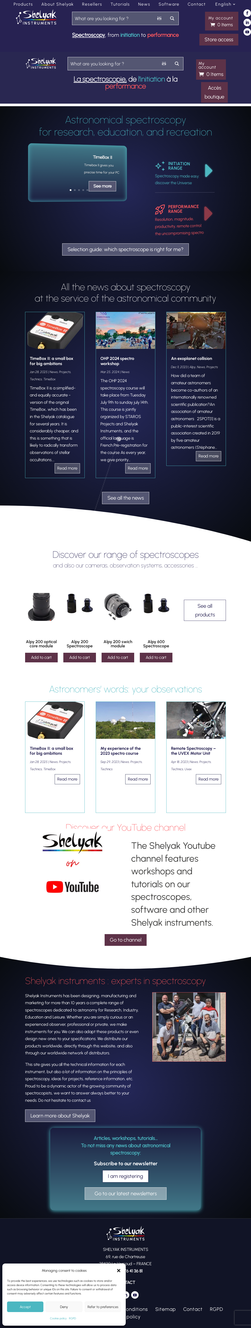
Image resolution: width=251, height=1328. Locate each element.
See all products (205, 610)
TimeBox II (102, 157)
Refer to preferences (102, 1307)
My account (220, 18)
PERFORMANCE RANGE (183, 209)
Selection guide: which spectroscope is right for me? (125, 249)
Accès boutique (214, 92)
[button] (118, 1270)
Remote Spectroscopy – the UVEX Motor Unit (193, 751)
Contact (197, 4)
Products (23, 4)
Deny (64, 1307)
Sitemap (165, 1308)
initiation (130, 35)
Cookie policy (58, 1318)
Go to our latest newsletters (126, 1193)
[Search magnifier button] (172, 18)
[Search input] (113, 18)
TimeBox (49, 379)
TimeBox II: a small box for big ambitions (51, 361)
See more (102, 186)
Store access (219, 39)
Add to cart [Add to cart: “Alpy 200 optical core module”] (41, 657)
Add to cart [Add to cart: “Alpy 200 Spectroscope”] (79, 657)
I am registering (125, 1176)
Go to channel (125, 940)
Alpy (193, 367)
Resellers (92, 4)
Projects (65, 372)
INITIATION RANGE (179, 166)
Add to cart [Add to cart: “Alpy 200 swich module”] (117, 657)
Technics (36, 379)
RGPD (72, 1318)
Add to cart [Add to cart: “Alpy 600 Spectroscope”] (156, 657)
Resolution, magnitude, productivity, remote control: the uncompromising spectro (179, 226)
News (144, 4)
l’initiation (151, 79)
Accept (25, 1307)
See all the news (125, 498)
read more (67, 468)
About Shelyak (57, 4)
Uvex (188, 769)
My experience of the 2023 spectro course (120, 751)
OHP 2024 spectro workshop (117, 361)
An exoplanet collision (191, 358)
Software (169, 4)
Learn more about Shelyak (60, 1116)
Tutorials (120, 4)
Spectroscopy (88, 35)
